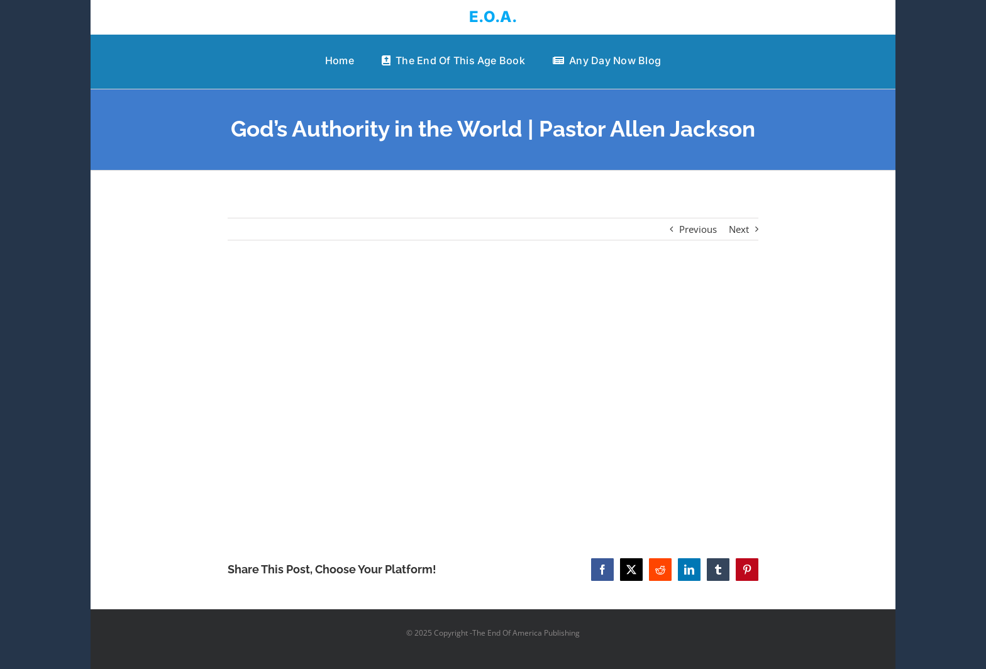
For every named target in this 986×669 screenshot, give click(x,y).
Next (739, 229)
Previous (698, 229)
